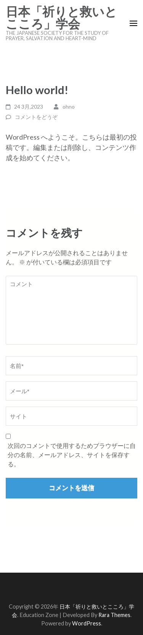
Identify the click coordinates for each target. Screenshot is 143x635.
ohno (69, 106)
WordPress (86, 623)
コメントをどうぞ (36, 117)
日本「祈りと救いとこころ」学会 (61, 18)
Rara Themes (114, 615)
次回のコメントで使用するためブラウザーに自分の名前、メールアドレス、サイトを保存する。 (72, 454)
